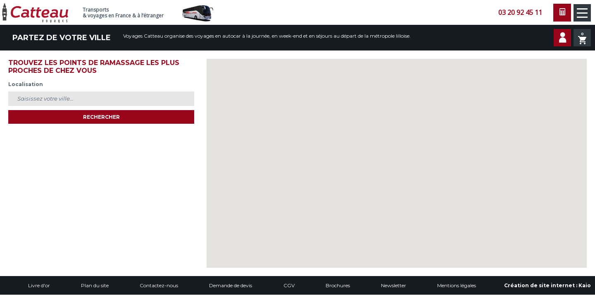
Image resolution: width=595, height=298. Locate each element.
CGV (289, 285)
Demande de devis (230, 285)
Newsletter (393, 285)
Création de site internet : (547, 285)
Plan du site (95, 285)
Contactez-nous (159, 285)
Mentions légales (456, 285)
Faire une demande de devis (562, 13)
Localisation (25, 84)
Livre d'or (39, 285)
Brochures (338, 285)
